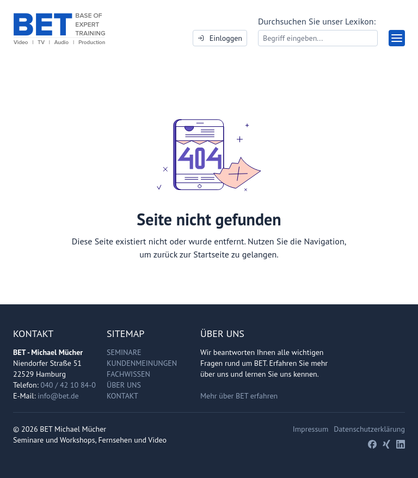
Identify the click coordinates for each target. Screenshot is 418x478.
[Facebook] (372, 444)
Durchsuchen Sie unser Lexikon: (317, 21)
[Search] (318, 38)
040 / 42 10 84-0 (68, 385)
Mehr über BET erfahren (239, 396)
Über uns (124, 385)
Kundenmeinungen (142, 363)
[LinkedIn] (400, 444)
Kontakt (122, 396)
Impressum (311, 429)
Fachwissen (128, 374)
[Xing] (386, 444)
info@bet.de (58, 396)
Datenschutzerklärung (369, 429)
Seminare (124, 352)
